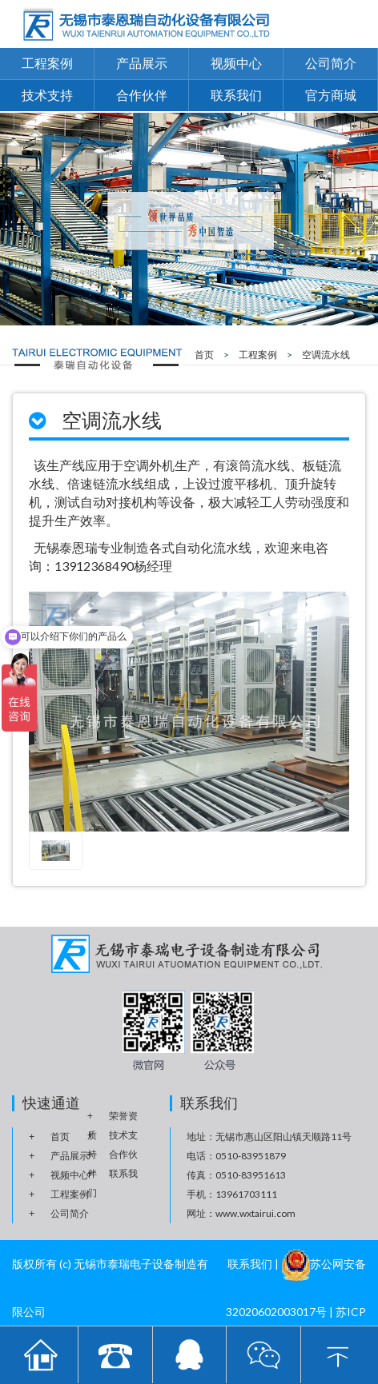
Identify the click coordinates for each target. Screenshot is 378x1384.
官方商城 (330, 94)
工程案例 (47, 62)
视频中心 (236, 62)
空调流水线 (326, 355)
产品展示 (141, 62)
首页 (204, 355)
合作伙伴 (141, 94)
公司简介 (330, 62)
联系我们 (236, 94)
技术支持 (47, 94)
